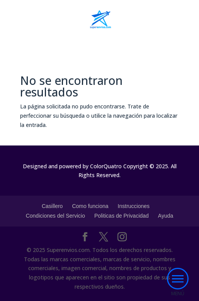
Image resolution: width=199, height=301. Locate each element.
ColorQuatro (106, 166)
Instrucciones (134, 206)
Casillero (52, 206)
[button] (178, 278)
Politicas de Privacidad (121, 216)
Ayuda (165, 216)
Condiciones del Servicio (55, 216)
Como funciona (90, 206)
